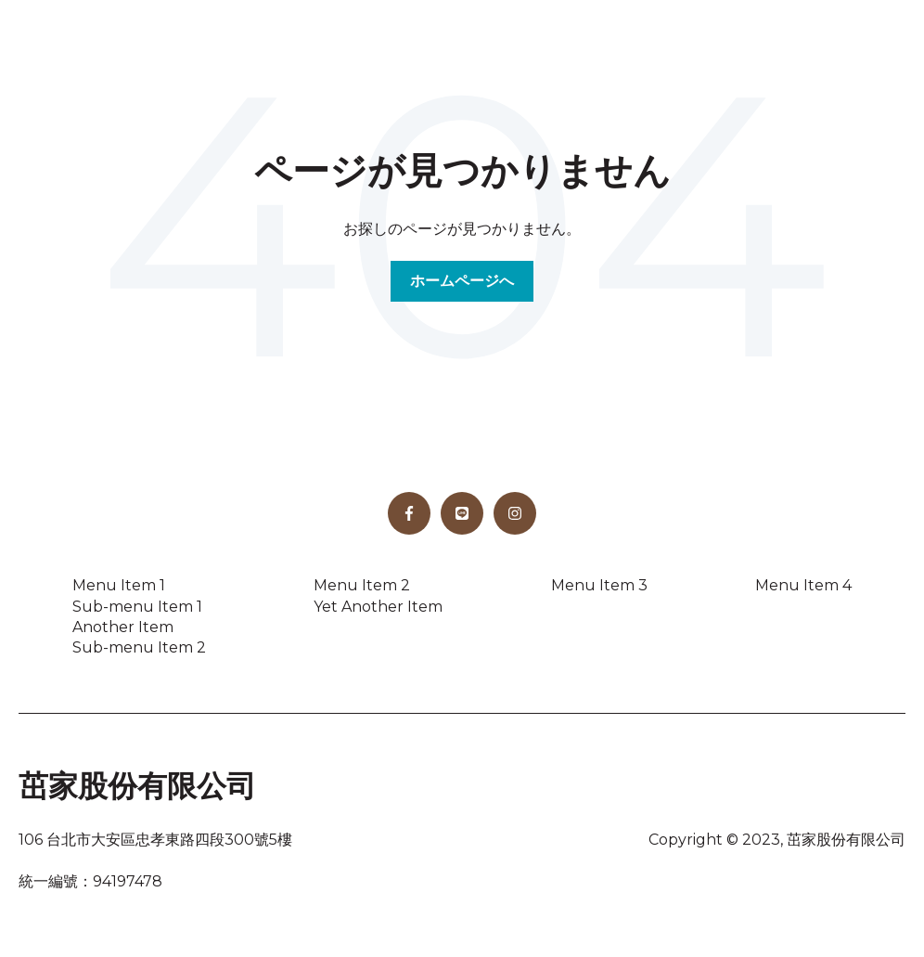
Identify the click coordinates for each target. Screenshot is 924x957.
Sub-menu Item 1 (137, 606)
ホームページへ (462, 281)
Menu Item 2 (362, 585)
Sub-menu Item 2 (139, 647)
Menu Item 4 (803, 585)
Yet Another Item (378, 606)
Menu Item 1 (118, 585)
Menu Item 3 (599, 585)
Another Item (122, 627)
